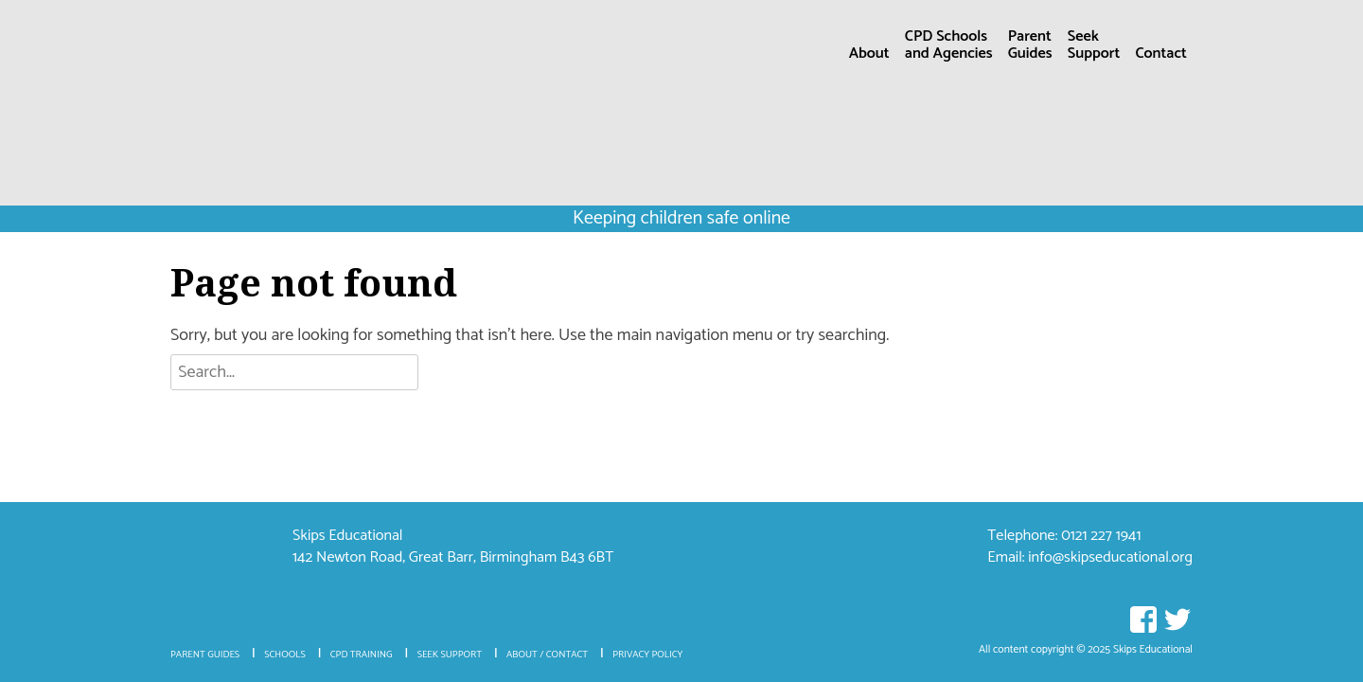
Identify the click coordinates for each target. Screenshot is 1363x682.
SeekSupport (1094, 47)
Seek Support (449, 655)
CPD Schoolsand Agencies (949, 47)
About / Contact (547, 655)
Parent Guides (204, 655)
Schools (285, 655)
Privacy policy (647, 655)
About (869, 53)
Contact (1160, 53)
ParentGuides (1030, 47)
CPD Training (361, 655)
